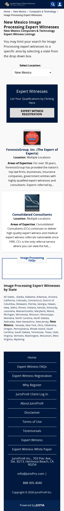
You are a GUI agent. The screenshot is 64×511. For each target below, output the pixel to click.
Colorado (21, 300)
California (9, 300)
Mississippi (46, 315)
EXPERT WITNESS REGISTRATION (32, 113)
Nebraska (9, 322)
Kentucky (52, 308)
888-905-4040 (32, 483)
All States (9, 297)
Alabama (30, 297)
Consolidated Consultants (32, 214)
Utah (55, 332)
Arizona (52, 297)
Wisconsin (46, 336)
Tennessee (37, 332)
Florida (32, 304)
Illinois (22, 308)
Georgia (41, 304)
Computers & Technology (43, 11)
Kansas (41, 308)
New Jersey (42, 322)
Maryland (39, 311)
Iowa (6, 308)
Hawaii (51, 304)
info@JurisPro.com (30, 474)
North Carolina (23, 318)
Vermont (19, 336)
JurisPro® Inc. (43, 492)
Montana (9, 318)
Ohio (40, 325)
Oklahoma (50, 325)
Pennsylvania (21, 329)
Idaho (13, 308)
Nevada (19, 325)
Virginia (8, 336)
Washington (32, 336)
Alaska (20, 297)
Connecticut (34, 300)
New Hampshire (25, 322)
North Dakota (41, 318)
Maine (50, 311)
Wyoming (19, 339)
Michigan (9, 315)
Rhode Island (37, 329)
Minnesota (22, 315)
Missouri (34, 315)
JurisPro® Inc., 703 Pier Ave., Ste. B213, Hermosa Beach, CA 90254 (32, 461)
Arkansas (42, 297)
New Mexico (19, 11)
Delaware (21, 304)
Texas (48, 332)
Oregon (8, 329)
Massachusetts (24, 311)
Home (7, 11)
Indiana (31, 308)
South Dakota (22, 332)
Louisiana (9, 311)
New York (30, 325)
